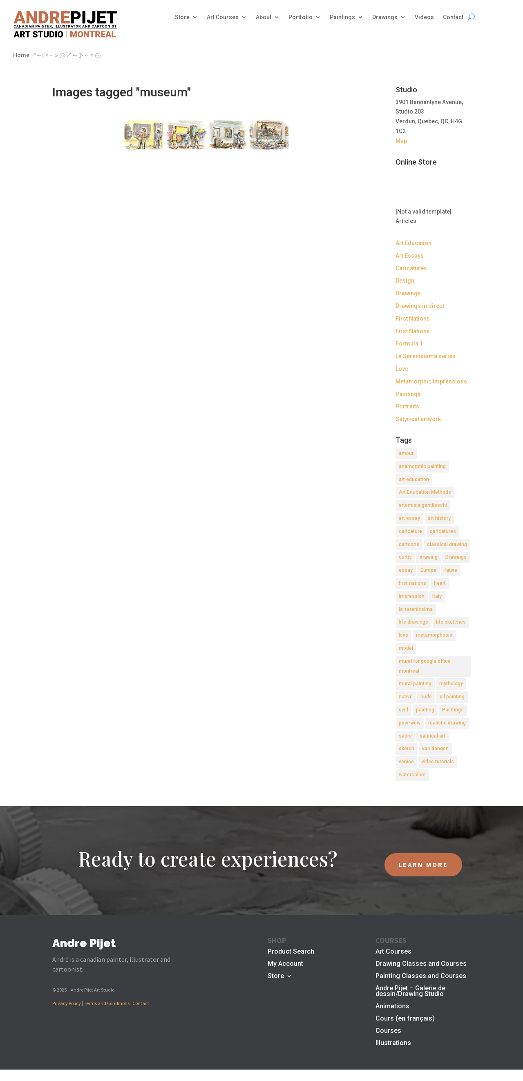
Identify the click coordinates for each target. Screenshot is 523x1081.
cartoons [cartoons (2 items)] (409, 544)
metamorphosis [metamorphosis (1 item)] (434, 635)
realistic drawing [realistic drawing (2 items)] (447, 723)
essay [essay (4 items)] (406, 570)
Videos (424, 17)
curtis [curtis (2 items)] (405, 557)
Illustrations (393, 1043)
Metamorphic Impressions (431, 381)
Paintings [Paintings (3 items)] (453, 710)
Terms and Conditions (107, 1003)
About (263, 17)
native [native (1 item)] (406, 697)
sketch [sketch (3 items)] (406, 748)
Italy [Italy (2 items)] (437, 596)
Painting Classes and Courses (420, 976)
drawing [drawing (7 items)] (429, 557)
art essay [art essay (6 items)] (409, 518)
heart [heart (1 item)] (440, 583)
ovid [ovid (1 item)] (403, 710)
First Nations (413, 318)
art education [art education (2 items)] (414, 479)
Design (405, 280)
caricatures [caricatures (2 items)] (443, 531)
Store (182, 17)
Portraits (407, 406)
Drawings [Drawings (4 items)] (456, 557)
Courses (388, 1031)
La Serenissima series (426, 356)
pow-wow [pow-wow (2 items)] (409, 723)
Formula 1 (409, 343)
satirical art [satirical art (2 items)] (432, 736)
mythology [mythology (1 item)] (451, 683)
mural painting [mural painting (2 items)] (415, 683)
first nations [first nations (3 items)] (412, 583)
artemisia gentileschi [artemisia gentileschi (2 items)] (423, 505)
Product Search (291, 952)
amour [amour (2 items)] (406, 453)
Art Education (413, 243)
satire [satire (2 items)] (405, 736)
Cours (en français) (405, 1019)
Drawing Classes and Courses (421, 964)
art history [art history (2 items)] (439, 518)
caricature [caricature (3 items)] (410, 531)
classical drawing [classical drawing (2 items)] (447, 544)
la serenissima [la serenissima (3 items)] (416, 609)
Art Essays (410, 255)
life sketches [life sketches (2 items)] (451, 622)
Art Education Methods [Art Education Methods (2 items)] (425, 492)
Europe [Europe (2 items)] (428, 570)
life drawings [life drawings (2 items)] (413, 622)
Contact (453, 17)
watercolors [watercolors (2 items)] (412, 775)
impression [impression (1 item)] (412, 596)
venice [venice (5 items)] (406, 762)
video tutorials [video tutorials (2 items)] (438, 762)
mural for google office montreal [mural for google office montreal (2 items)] (425, 666)
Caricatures (411, 268)
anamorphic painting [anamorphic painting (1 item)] (422, 466)
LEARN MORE (423, 864)
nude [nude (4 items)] (426, 697)
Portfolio (300, 17)
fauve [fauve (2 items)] (450, 570)
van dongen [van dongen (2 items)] (435, 748)
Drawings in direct (420, 306)
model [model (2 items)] (406, 648)
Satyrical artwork (418, 419)
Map (401, 141)
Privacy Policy (66, 1003)
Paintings (342, 17)
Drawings (385, 17)
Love (402, 369)
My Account (285, 964)
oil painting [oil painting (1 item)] (452, 697)
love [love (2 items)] (403, 635)
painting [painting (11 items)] (425, 710)
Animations (392, 1006)
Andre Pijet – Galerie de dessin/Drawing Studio (410, 991)
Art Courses (223, 17)
